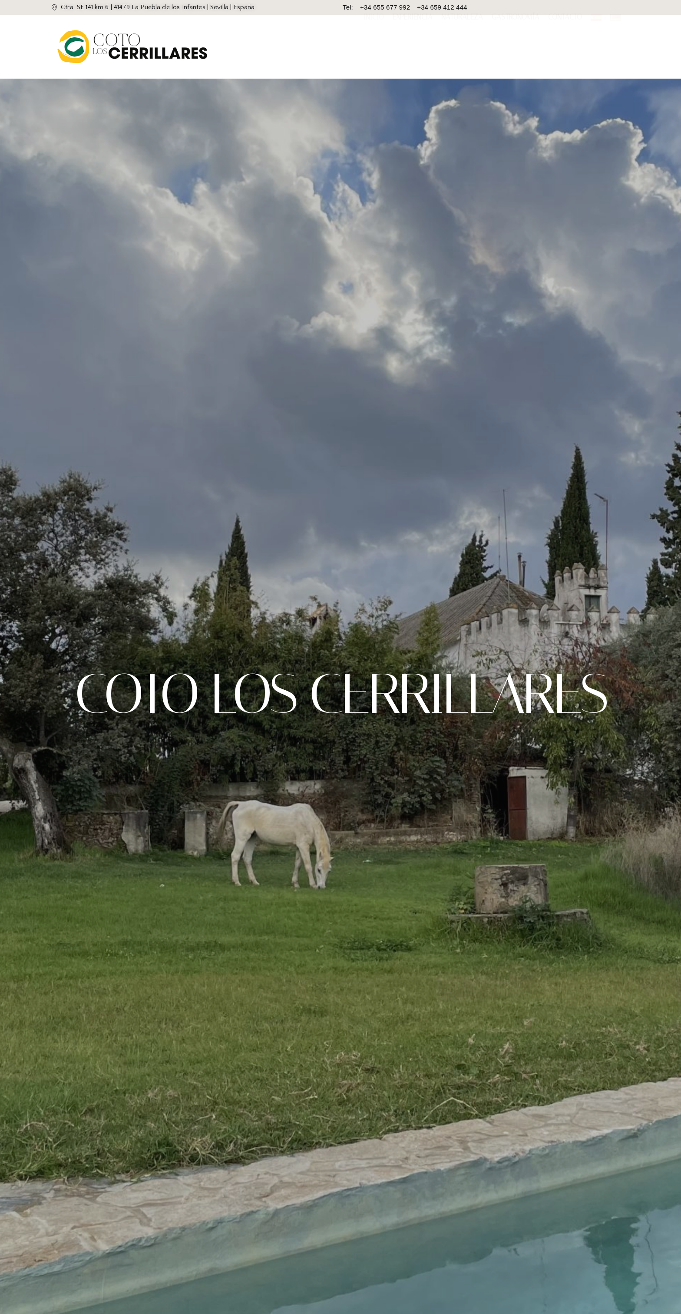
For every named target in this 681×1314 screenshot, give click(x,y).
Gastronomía (515, 46)
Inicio (374, 46)
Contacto (565, 46)
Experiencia (413, 46)
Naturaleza (462, 46)
